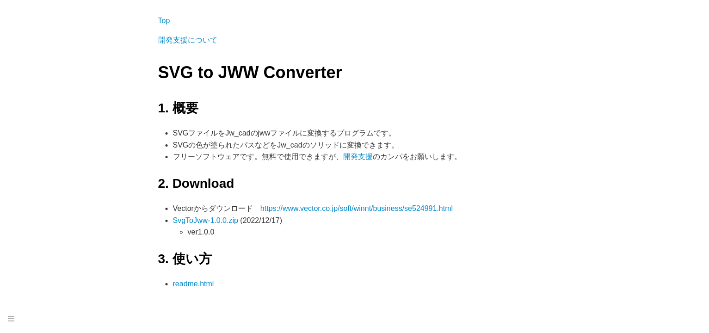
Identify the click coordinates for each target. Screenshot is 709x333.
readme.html (193, 284)
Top (164, 21)
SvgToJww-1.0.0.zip (205, 220)
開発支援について (187, 40)
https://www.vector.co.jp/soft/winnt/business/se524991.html (356, 208)
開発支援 (358, 156)
